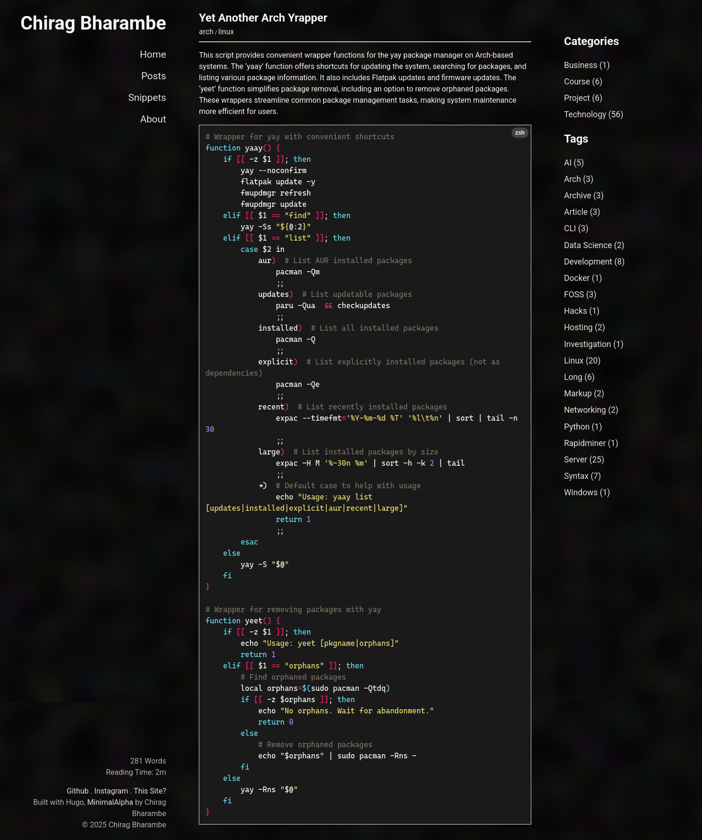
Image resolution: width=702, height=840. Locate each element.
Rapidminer (585, 443)
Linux (574, 360)
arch (206, 31)
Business (580, 65)
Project (577, 98)
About (153, 119)
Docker (577, 278)
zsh (520, 132)
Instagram (111, 791)
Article (576, 212)
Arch (572, 179)
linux (226, 31)
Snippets (147, 97)
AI (568, 162)
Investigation (587, 344)
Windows (581, 492)
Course (577, 81)
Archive (577, 195)
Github (78, 791)
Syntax (576, 476)
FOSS (574, 294)
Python (577, 426)
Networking (585, 410)
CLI (570, 228)
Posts (153, 76)
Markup (578, 393)
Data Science (588, 245)
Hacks (575, 311)
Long (573, 377)
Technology (585, 114)
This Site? (150, 791)
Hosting (578, 327)
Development (588, 261)
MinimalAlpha (110, 802)
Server (576, 459)
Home (153, 54)
